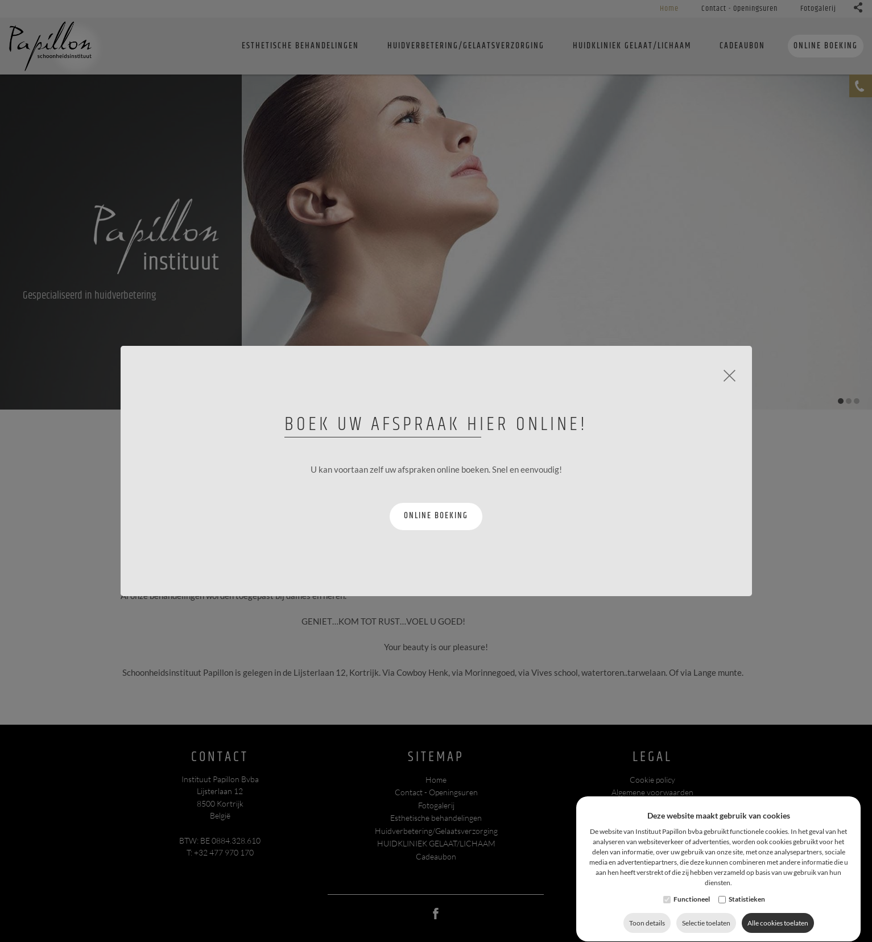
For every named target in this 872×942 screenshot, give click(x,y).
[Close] (729, 374)
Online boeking (436, 515)
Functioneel (691, 920)
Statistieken (747, 920)
